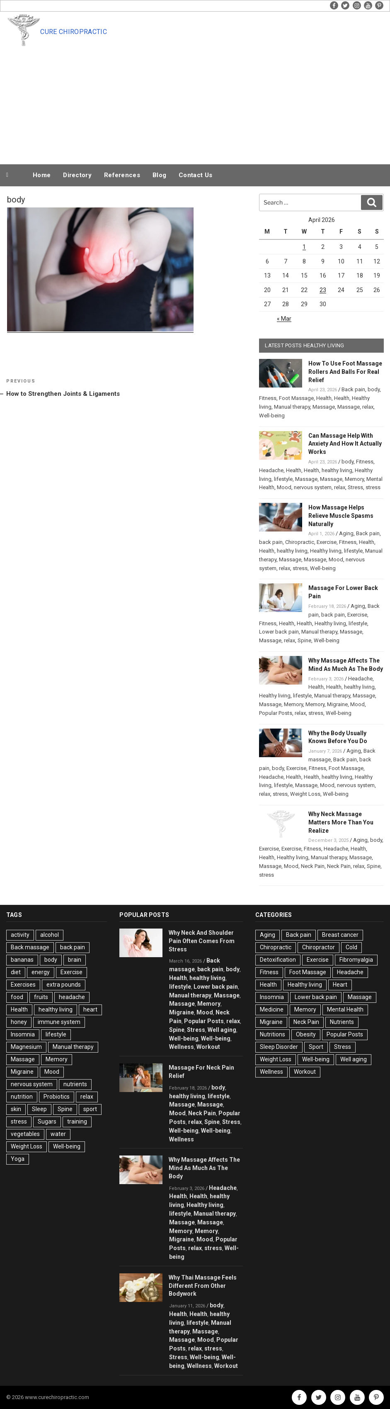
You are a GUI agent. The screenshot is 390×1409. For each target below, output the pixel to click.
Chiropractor (318, 947)
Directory (77, 175)
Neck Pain (313, 866)
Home (42, 175)
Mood (284, 487)
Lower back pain (279, 632)
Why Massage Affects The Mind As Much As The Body (204, 1168)
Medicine (271, 1009)
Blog (159, 175)
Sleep (39, 1109)
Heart (340, 984)
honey (19, 1022)
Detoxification (278, 959)
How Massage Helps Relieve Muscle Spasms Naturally (340, 515)
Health (324, 398)
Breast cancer (340, 934)
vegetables (25, 1134)
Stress (355, 487)
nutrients (75, 1084)
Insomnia (23, 1034)
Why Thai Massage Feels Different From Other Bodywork (203, 1285)
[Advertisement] (212, 100)
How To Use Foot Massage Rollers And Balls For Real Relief (345, 371)
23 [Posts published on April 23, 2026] (323, 290)
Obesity (306, 1034)
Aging (346, 533)
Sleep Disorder (279, 1046)
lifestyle (283, 479)
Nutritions (272, 1034)
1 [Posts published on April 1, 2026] (304, 247)
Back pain (353, 389)
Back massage (30, 947)
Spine (304, 640)
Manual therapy (292, 407)
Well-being (272, 415)
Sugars (47, 1121)
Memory (354, 479)
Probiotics (57, 1096)
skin (16, 1109)
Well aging (222, 1029)
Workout (208, 1046)
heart (90, 1009)
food (17, 997)
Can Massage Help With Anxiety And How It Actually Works (345, 444)
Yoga (17, 1158)
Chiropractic (299, 542)
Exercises (23, 984)
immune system (59, 1022)
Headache (271, 470)
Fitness (267, 398)
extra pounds (63, 984)
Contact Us (195, 175)
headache (72, 997)
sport (90, 1109)
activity (20, 934)
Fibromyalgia (356, 959)
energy (40, 972)
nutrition (22, 1096)
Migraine (337, 704)
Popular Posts (275, 713)
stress (373, 487)
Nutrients (342, 1022)
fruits (41, 997)
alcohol (49, 934)
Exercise (327, 542)
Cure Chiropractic (73, 32)
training (77, 1121)
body (374, 389)
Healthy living (326, 551)
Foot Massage (296, 398)
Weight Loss (305, 794)
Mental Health (345, 1009)
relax (367, 407)
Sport (316, 1046)
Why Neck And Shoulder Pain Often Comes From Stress (202, 941)
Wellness (181, 1046)
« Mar (284, 318)
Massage (323, 407)
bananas (22, 959)
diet (16, 972)
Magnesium (26, 1046)
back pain (271, 542)
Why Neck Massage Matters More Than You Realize (340, 822)
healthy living (337, 470)
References (122, 175)
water (58, 1134)
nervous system (313, 487)
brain (74, 959)
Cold (351, 947)
